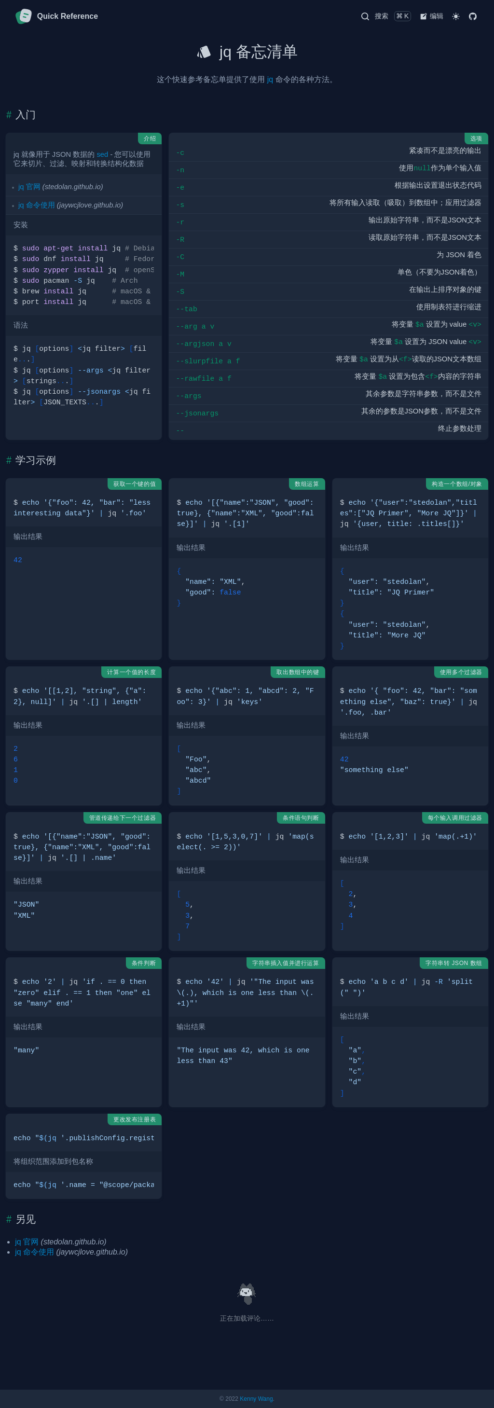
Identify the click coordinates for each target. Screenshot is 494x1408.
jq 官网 (29, 187)
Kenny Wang (256, 1398)
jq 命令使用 (36, 205)
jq (270, 79)
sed (102, 154)
